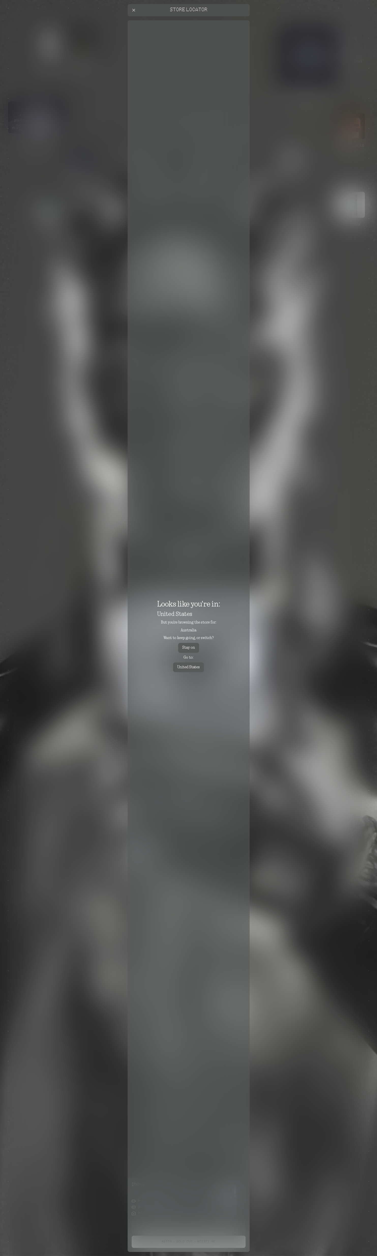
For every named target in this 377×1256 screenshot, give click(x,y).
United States (188, 667)
